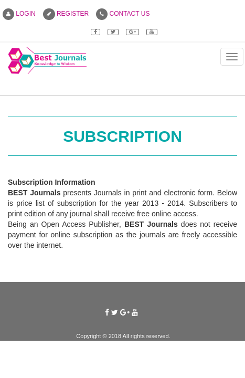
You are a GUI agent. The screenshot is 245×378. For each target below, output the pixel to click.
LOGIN (19, 13)
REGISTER (66, 13)
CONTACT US (123, 13)
